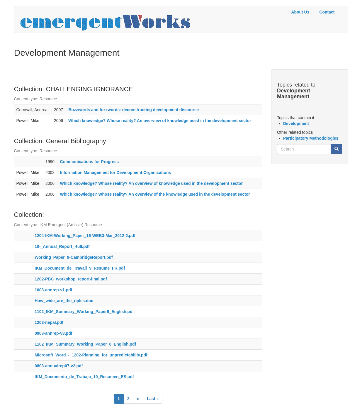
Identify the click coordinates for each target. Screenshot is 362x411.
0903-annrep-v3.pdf (53, 333)
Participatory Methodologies (310, 138)
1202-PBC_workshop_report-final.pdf (71, 279)
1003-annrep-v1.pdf (53, 289)
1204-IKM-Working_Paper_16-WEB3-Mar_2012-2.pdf (85, 235)
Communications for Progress (89, 161)
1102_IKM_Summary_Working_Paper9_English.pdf (84, 311)
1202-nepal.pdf (49, 322)
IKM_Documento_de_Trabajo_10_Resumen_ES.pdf (84, 376)
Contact (326, 12)
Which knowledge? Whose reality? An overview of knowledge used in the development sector (159, 120)
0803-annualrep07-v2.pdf (59, 365)
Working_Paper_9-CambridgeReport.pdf (74, 257)
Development (296, 123)
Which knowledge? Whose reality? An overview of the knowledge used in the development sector (155, 194)
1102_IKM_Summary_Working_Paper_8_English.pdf (85, 344)
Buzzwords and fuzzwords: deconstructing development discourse (133, 109)
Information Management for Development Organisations (115, 172)
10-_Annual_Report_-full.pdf (62, 246)
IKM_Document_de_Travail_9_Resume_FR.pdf (80, 268)
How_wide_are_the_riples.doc (64, 300)
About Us (300, 12)
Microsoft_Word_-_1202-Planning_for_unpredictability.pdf (91, 355)
